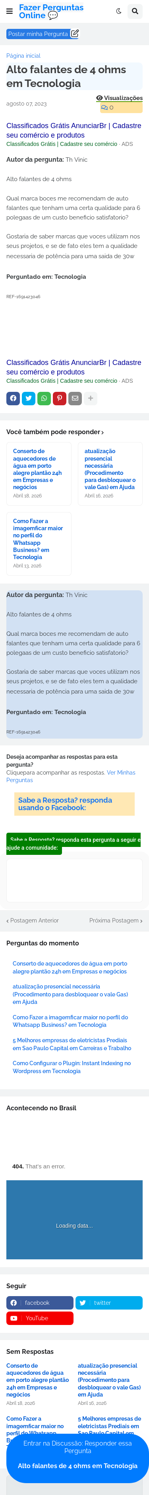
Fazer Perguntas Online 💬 (51, 11)
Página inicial (23, 56)
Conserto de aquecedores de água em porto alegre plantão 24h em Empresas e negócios (37, 469)
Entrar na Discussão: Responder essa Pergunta (77, 1455)
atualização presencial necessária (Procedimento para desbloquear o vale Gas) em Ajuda (110, 469)
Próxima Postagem (114, 920)
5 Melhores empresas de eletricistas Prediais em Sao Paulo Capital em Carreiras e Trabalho (109, 1430)
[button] (9, 11)
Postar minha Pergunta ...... (42, 34)
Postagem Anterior (34, 920)
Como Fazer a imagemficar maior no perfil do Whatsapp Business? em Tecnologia (38, 539)
